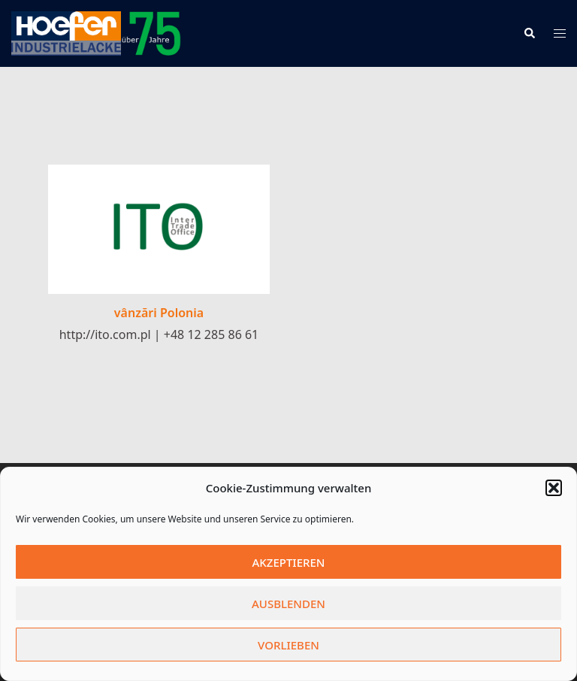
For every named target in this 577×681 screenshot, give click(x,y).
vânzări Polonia (159, 312)
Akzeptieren (288, 562)
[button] (553, 487)
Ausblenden (288, 603)
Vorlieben (288, 644)
